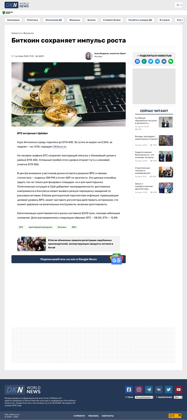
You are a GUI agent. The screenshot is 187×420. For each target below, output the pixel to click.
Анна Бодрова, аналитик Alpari (110, 53)
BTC (21, 227)
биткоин (62, 227)
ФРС (74, 227)
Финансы (75, 19)
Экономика (13, 19)
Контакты (108, 415)
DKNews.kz (59, 146)
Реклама (93, 415)
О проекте (79, 415)
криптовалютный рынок (40, 227)
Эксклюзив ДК (54, 19)
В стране (167, 19)
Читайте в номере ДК (142, 19)
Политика (32, 19)
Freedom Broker (113, 19)
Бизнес (93, 19)
